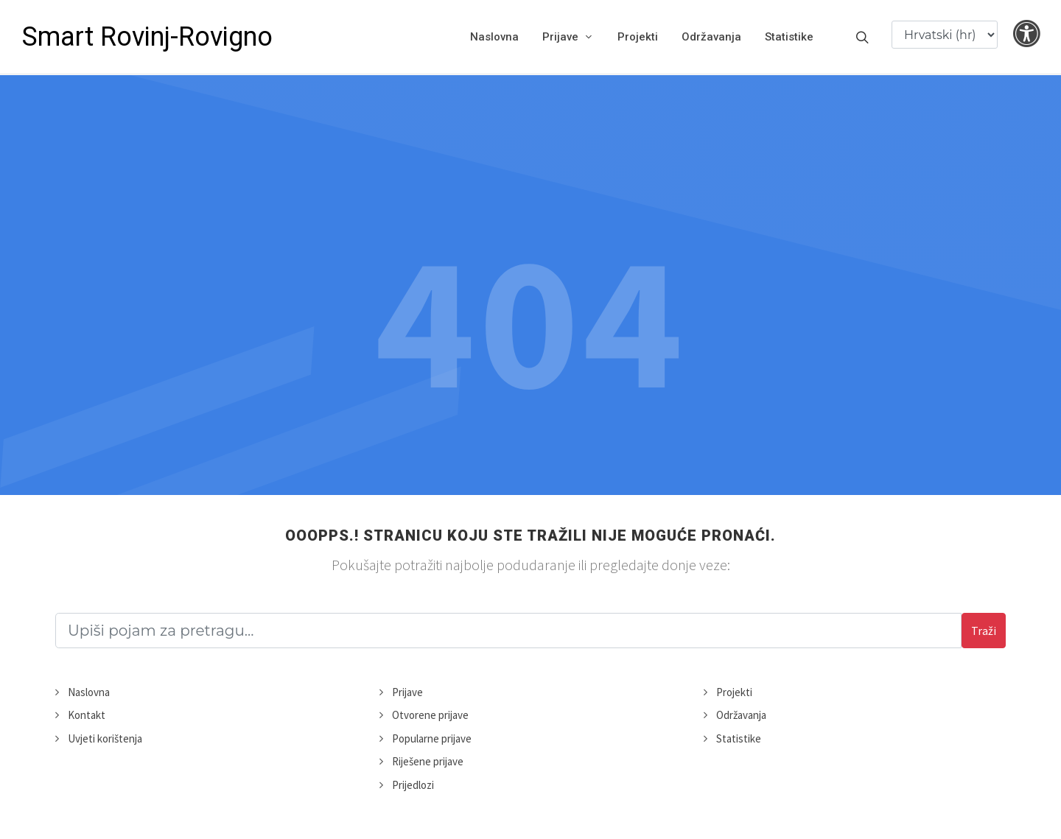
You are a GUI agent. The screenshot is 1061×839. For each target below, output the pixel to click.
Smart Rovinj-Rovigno (147, 36)
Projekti (734, 692)
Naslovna (89, 692)
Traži (983, 630)
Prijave (407, 692)
